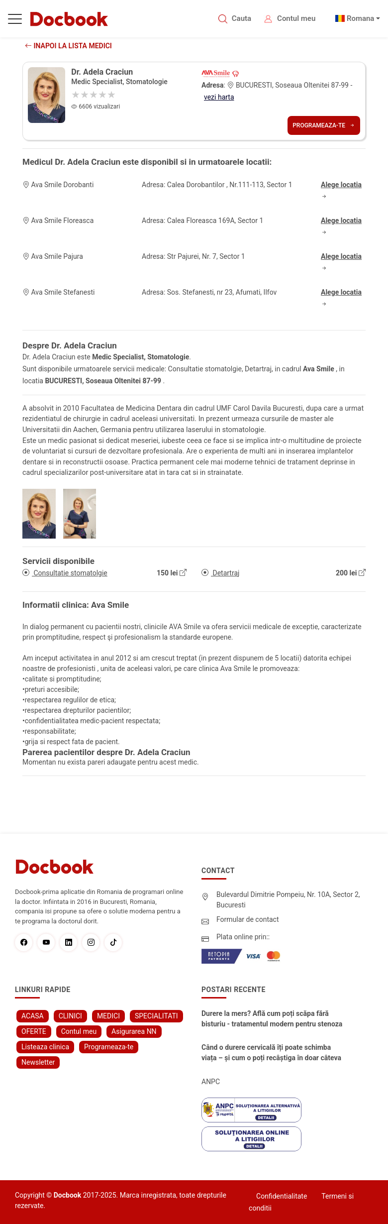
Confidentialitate (281, 1196)
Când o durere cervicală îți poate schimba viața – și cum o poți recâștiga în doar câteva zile (271, 1053)
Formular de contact (247, 919)
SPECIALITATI (156, 1016)
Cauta (241, 18)
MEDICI (108, 1016)
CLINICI (70, 1016)
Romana (361, 18)
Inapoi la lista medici (68, 46)
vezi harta (219, 97)
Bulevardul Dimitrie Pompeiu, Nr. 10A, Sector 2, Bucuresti (288, 899)
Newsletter (38, 1062)
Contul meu (296, 18)
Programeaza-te (323, 125)
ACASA (32, 1016)
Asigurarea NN (134, 1031)
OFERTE (33, 1031)
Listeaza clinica (45, 1047)
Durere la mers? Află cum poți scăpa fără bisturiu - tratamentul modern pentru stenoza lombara (271, 1019)
